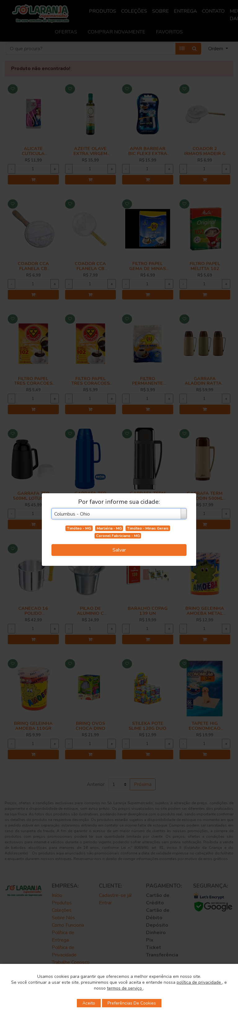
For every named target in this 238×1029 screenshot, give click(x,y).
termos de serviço (125, 988)
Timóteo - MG (79, 528)
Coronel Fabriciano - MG (118, 535)
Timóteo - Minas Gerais (148, 528)
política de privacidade (199, 982)
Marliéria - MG (109, 528)
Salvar (119, 550)
